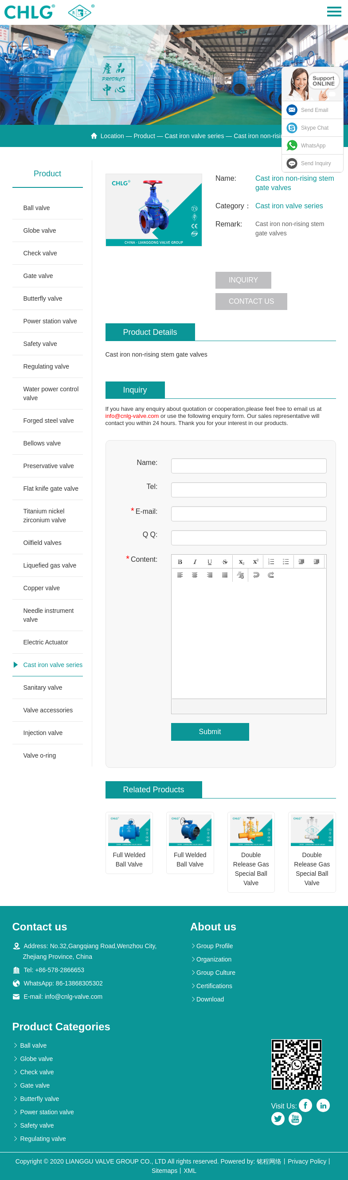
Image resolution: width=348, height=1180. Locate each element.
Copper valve (41, 588)
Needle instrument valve (48, 615)
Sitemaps (164, 1170)
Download (207, 999)
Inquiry (243, 280)
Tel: (152, 486)
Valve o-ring (39, 755)
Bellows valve (42, 443)
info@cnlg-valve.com (132, 416)
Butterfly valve (43, 298)
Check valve (40, 253)
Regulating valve (46, 366)
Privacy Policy (307, 1161)
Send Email (314, 110)
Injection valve (43, 732)
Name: (147, 462)
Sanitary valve (43, 687)
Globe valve (39, 230)
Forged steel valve (48, 420)
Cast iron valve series (194, 135)
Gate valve (38, 275)
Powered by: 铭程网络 (251, 1161)
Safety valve (40, 343)
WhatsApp (313, 146)
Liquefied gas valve (50, 565)
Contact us (251, 301)
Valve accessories (48, 710)
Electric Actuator (45, 642)
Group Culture (212, 972)
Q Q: (150, 534)
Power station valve (50, 321)
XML (190, 1170)
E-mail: (144, 511)
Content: (141, 559)
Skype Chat (314, 128)
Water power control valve (51, 393)
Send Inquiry (316, 163)
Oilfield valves (42, 542)
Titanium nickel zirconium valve (44, 516)
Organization (210, 959)
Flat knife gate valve (51, 488)
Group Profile (211, 946)
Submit (210, 731)
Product (144, 135)
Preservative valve (48, 465)
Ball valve (36, 207)
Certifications (211, 985)
